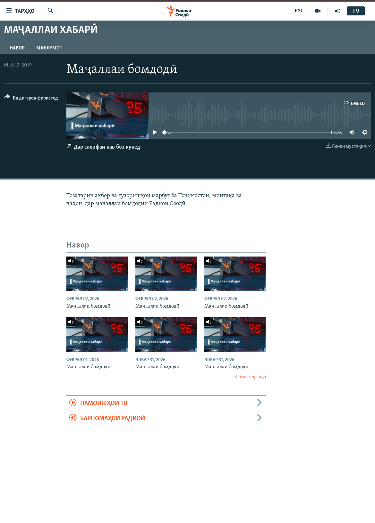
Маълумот (49, 48)
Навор (17, 48)
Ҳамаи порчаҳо (250, 377)
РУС (299, 10)
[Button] (31, 99)
